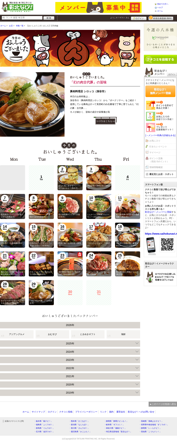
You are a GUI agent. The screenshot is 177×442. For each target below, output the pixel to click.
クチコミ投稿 (65, 412)
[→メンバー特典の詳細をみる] (160, 135)
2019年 (70, 392)
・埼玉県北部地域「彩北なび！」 (118, 432)
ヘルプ (160, 7)
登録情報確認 (156, 167)
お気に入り (154, 140)
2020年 (70, 384)
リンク (103, 412)
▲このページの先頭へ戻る (163, 404)
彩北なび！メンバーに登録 (158, 212)
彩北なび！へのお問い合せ (141, 412)
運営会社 (120, 412)
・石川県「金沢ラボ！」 (44, 432)
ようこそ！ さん (119, 18)
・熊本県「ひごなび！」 (79, 421)
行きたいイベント (158, 146)
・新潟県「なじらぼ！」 (79, 425)
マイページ (154, 152)
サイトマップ (38, 412)
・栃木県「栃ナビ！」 (43, 421)
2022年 (70, 368)
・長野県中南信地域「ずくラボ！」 (154, 425)
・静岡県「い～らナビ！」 (150, 428)
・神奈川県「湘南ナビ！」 (115, 428)
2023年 (70, 359)
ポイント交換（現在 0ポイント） (159, 160)
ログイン (139, 17)
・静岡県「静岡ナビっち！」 (116, 421)
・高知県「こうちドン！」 (150, 432)
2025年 (70, 343)
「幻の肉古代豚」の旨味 (88, 82)
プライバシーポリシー (86, 412)
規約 (111, 412)
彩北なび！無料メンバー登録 (160, 91)
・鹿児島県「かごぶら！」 (80, 432)
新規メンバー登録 (160, 17)
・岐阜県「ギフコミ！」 (114, 425)
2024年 (70, 351)
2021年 (70, 376)
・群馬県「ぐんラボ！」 (44, 428)
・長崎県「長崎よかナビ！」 (151, 421)
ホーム (160, 11)
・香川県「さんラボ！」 (79, 428)
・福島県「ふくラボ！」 (44, 425)
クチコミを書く (160, 59)
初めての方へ (162, 4)
